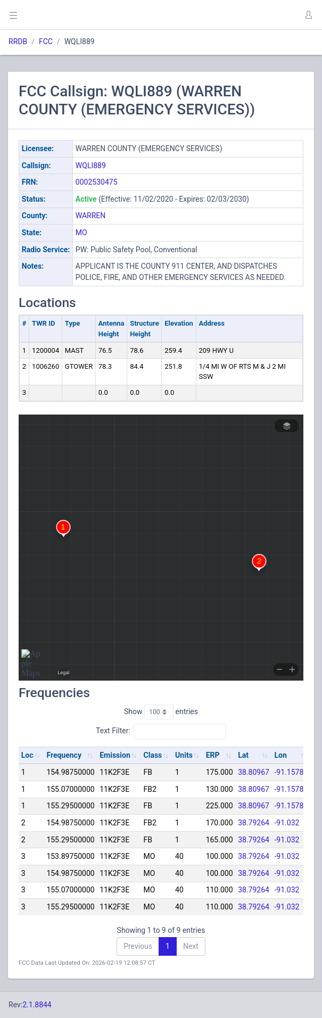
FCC (46, 41)
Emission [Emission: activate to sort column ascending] (115, 755)
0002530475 (97, 182)
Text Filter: (161, 731)
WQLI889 (91, 165)
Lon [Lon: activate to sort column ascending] (281, 755)
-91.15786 (291, 772)
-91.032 (287, 822)
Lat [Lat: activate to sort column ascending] (243, 755)
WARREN (90, 215)
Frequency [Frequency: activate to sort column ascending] (63, 755)
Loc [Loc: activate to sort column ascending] (27, 755)
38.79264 (253, 822)
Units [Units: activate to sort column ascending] (184, 755)
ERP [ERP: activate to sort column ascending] (213, 755)
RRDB (18, 41)
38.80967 (253, 772)
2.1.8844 (37, 1004)
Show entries (161, 712)
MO (81, 232)
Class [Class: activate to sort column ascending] (153, 755)
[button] (308, 14)
